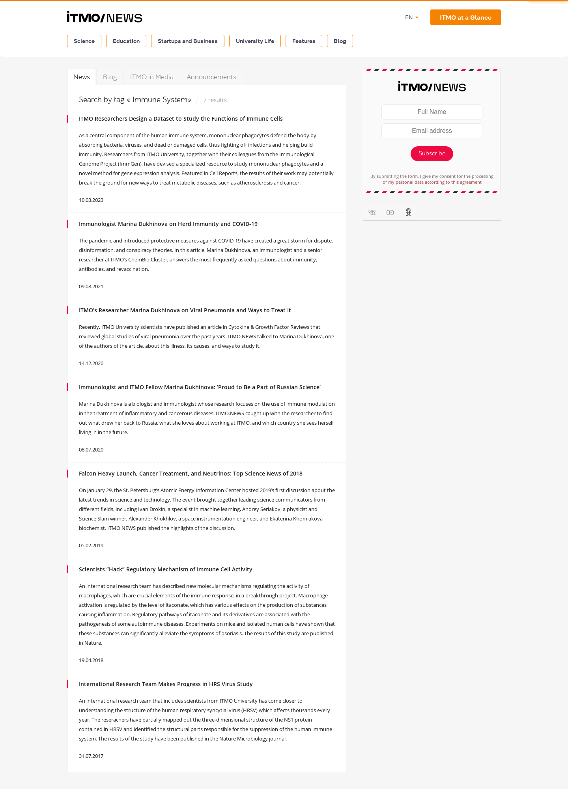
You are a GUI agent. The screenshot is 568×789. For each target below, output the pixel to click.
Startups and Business (188, 40)
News (81, 77)
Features (304, 40)
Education (126, 40)
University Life (255, 40)
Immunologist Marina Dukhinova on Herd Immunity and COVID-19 (168, 224)
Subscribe (432, 153)
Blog (340, 40)
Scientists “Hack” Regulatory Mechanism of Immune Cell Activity (165, 569)
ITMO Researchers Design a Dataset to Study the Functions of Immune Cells (181, 118)
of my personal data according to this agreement (432, 182)
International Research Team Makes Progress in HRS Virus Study (166, 684)
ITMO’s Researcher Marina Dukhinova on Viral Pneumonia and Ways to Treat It (185, 310)
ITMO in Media (152, 77)
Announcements (211, 77)
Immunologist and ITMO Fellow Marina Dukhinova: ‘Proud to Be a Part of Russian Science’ (200, 387)
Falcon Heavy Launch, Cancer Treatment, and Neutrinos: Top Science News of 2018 (191, 473)
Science (84, 40)
